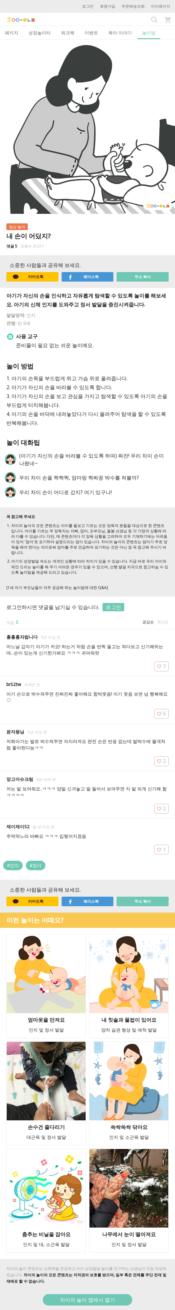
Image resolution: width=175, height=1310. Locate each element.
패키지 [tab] (11, 33)
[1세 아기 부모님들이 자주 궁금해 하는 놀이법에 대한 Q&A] (57, 587)
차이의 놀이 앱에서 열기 (87, 1299)
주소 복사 (142, 276)
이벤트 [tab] (91, 33)
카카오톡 (28, 277)
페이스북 (83, 277)
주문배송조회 (133, 6)
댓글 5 (11, 246)
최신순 (163, 622)
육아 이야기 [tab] (120, 33)
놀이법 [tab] (149, 33)
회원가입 (107, 6)
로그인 (88, 6)
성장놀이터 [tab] (39, 33)
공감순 (148, 622)
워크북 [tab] (67, 33)
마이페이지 (160, 6)
